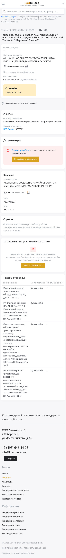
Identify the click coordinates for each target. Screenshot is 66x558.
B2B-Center (9, 129)
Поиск (5, 473)
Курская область (29, 79)
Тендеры (6, 477)
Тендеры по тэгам (11, 525)
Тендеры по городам (12, 516)
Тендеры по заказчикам (14, 529)
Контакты (7, 486)
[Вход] (63, 3)
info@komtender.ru (14, 452)
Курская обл (37, 288)
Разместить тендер (12, 498)
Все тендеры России (12, 533)
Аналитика (7, 481)
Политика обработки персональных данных (24, 547)
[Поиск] (4, 11)
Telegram (10, 458)
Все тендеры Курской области (18, 72)
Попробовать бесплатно (25, 159)
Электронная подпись (13, 494)
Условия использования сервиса (18, 553)
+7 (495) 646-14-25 (15, 447)
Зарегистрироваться (32, 265)
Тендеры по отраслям (13, 520)
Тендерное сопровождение (16, 490)
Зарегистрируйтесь (21, 150)
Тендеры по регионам (13, 512)
